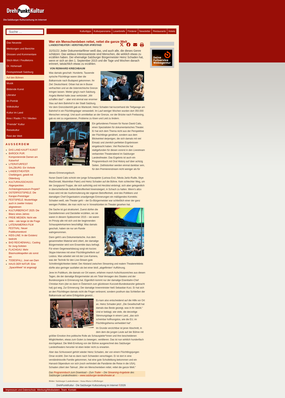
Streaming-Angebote (118, 372)
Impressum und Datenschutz (21, 389)
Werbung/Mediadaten (48, 389)
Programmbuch (62, 372)
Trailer (98, 372)
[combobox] (25, 32)
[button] (122, 45)
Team (64, 389)
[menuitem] (171, 31)
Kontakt (72, 389)
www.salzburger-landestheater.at (97, 375)
